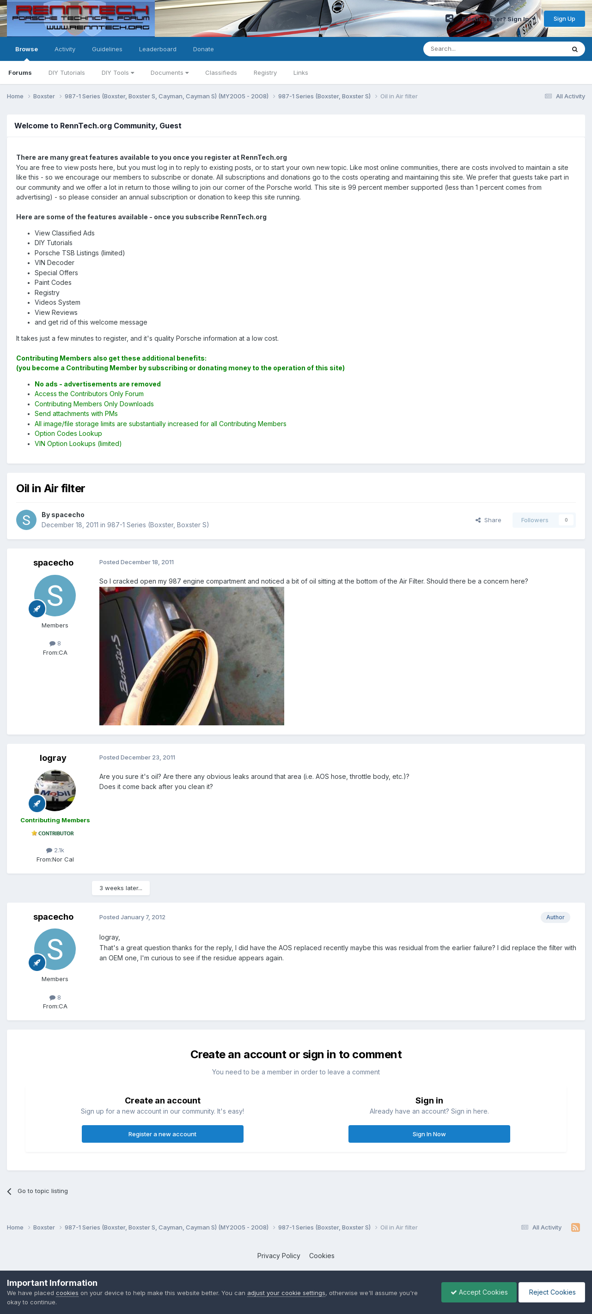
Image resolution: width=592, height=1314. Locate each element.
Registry (265, 72)
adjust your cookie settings (286, 1292)
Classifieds (221, 72)
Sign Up (564, 18)
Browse (26, 53)
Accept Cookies (477, 1292)
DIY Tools (118, 72)
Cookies (322, 1256)
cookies (67, 1292)
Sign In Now (429, 1134)
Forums (20, 72)
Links (300, 72)
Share (488, 520)
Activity (65, 49)
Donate (203, 49)
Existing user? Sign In (499, 19)
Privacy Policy (278, 1256)
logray (53, 758)
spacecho (53, 562)
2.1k (55, 850)
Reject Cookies (551, 1292)
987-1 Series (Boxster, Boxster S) (158, 525)
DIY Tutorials (67, 72)
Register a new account (162, 1134)
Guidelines (107, 49)
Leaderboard (158, 49)
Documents (170, 72)
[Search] (470, 49)
